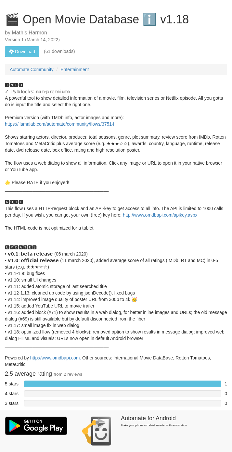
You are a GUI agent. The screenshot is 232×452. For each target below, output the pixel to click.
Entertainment (74, 69)
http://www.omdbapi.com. (55, 357)
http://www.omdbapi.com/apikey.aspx (160, 215)
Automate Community (32, 69)
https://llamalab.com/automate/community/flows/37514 (59, 124)
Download (22, 51)
